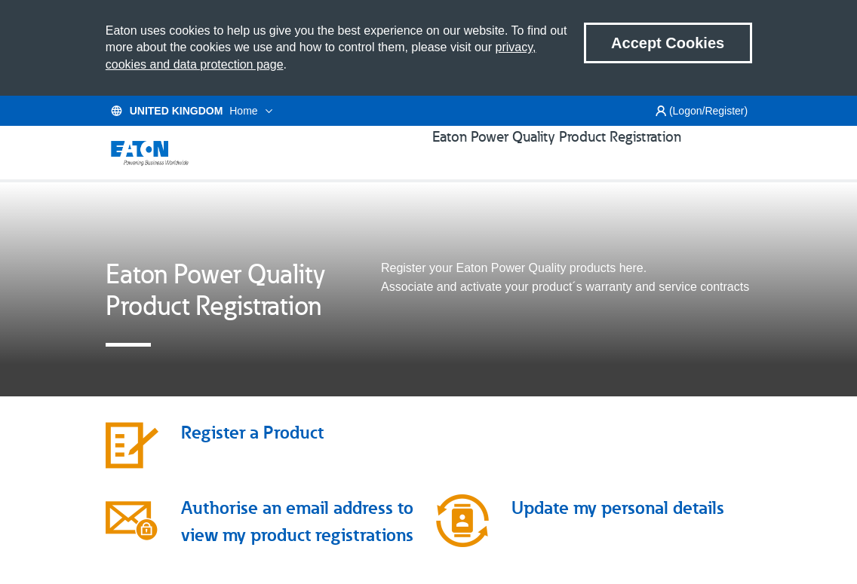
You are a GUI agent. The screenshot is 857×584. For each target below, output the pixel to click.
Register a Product (252, 451)
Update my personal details (617, 526)
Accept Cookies (667, 43)
